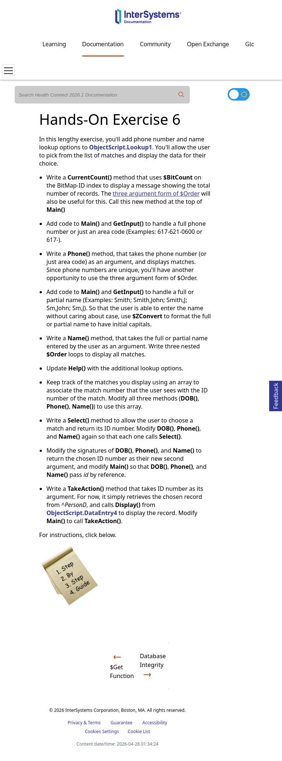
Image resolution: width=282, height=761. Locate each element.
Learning (54, 44)
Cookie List (139, 731)
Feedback (276, 395)
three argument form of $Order (156, 193)
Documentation (103, 44)
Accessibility (154, 723)
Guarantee (122, 723)
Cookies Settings (102, 731)
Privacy (75, 723)
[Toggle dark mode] (239, 94)
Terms (94, 723)
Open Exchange (208, 44)
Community (155, 44)
